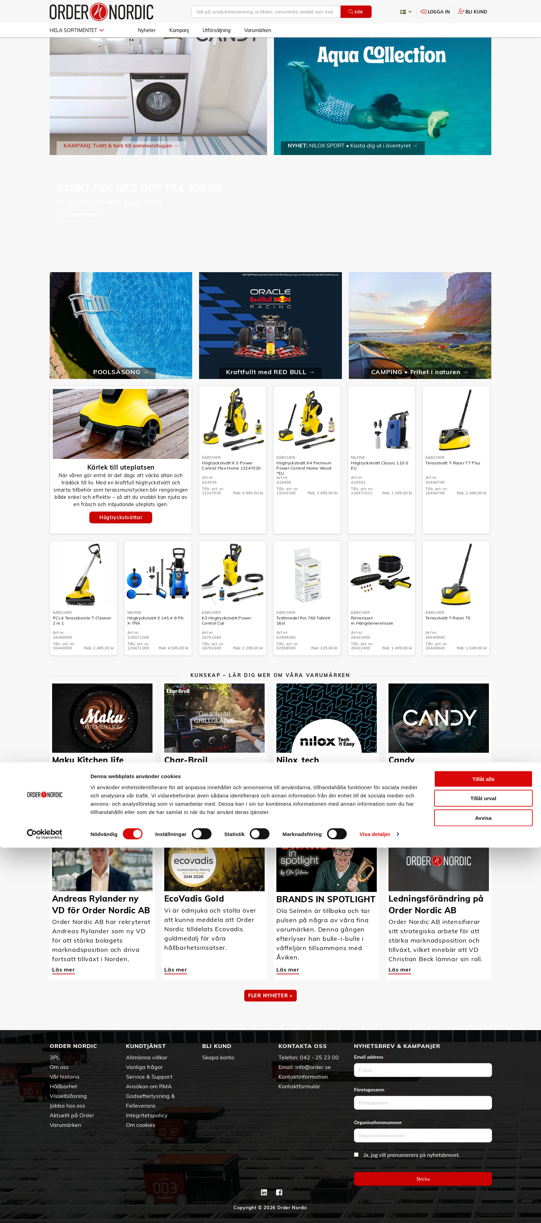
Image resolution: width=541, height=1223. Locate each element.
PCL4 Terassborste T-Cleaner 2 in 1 (82, 640)
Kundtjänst (146, 1045)
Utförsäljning (216, 30)
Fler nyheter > (270, 1016)
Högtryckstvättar (120, 537)
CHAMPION (82, 235)
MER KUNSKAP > (270, 813)
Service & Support (149, 1076)
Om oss (59, 1066)
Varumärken (257, 30)
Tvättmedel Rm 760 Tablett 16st (303, 640)
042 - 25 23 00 (319, 1057)
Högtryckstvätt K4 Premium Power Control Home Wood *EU (304, 488)
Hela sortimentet (77, 30)
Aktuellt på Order (72, 1115)
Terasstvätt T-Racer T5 (448, 637)
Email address (370, 1057)
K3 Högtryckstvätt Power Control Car (227, 640)
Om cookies (140, 1124)
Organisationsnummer (379, 1122)
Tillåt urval (483, 1173)
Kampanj (179, 30)
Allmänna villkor (146, 1057)
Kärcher (211, 477)
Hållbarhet (63, 1086)
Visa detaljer (375, 1209)
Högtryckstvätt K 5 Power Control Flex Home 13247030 (231, 485)
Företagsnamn (371, 1089)
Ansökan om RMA (149, 1086)
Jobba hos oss (67, 1105)
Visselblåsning (68, 1095)
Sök (355, 11)
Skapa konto (218, 1057)
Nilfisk (358, 477)
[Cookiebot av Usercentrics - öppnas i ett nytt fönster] (44, 1209)
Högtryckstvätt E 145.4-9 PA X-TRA (155, 640)
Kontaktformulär (299, 1086)
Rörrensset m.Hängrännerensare (372, 640)
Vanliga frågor (144, 1066)
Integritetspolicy (147, 1115)
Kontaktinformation (303, 1076)
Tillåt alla (483, 1154)
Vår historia (64, 1076)
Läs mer (63, 787)
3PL (55, 1057)
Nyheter (147, 30)
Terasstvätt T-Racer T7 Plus (452, 482)
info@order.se (313, 1066)
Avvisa (483, 1193)
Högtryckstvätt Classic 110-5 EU (379, 485)
